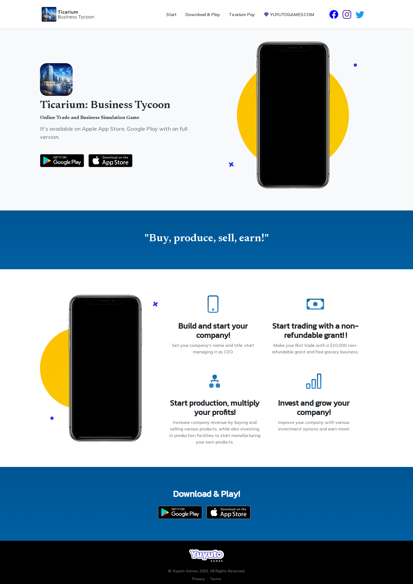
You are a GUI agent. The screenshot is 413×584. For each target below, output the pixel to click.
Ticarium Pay (242, 14)
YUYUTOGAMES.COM (289, 14)
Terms (215, 578)
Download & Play (202, 14)
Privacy (198, 578)
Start (171, 14)
